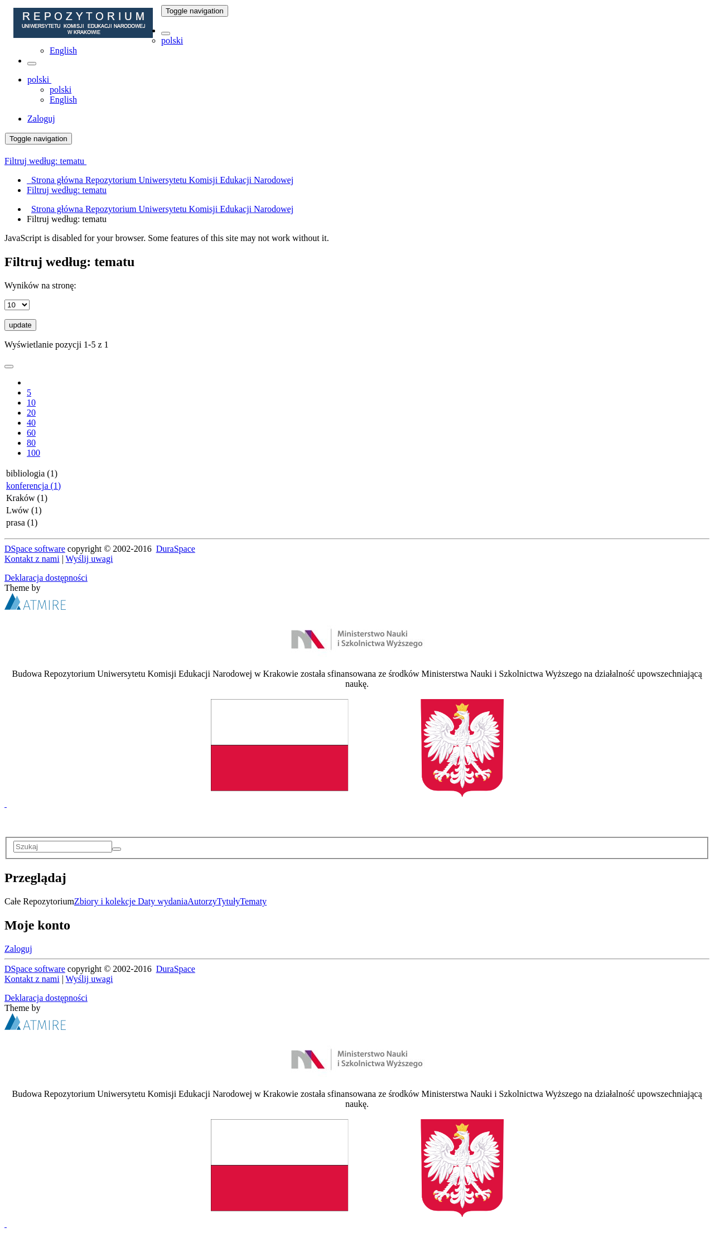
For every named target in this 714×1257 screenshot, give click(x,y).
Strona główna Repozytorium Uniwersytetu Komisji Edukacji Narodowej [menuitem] (160, 180)
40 (31, 422)
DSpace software (34, 548)
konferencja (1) (33, 485)
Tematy (253, 901)
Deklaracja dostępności (46, 577)
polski (172, 40)
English (63, 50)
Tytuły (228, 901)
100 (33, 452)
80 (31, 442)
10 (31, 402)
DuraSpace (175, 548)
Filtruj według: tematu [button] (45, 161)
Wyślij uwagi (89, 559)
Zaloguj (18, 948)
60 (31, 432)
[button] (165, 33)
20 (31, 412)
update (20, 325)
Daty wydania (162, 901)
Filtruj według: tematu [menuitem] (67, 190)
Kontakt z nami (32, 559)
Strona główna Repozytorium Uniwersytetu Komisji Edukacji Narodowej (162, 209)
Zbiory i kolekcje (106, 901)
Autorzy (201, 901)
